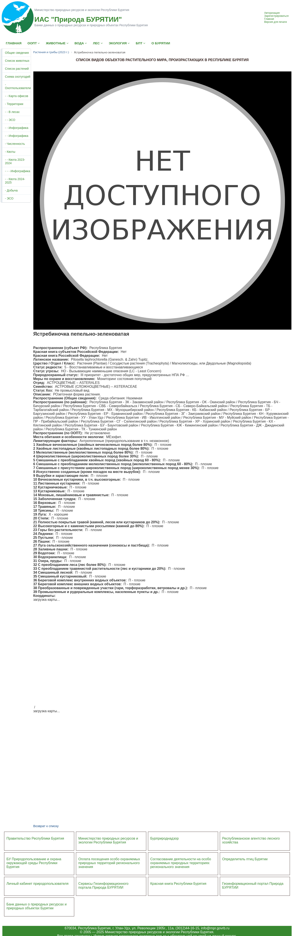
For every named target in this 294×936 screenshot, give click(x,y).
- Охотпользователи (18, 86)
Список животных (17, 60)
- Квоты (10, 151)
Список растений (17, 68)
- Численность (15, 143)
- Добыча (11, 190)
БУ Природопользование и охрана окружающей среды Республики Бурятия (33, 863)
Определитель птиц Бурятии (245, 859)
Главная (269, 18)
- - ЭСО (10, 120)
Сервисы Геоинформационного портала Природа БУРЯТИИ (103, 885)
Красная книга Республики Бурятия (178, 883)
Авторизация (272, 12)
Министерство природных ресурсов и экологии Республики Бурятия (108, 840)
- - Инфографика (16, 128)
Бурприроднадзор (164, 838)
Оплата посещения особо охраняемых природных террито (109, 861)
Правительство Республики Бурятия (35, 838)
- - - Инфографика (17, 171)
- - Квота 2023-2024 (15, 161)
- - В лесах (12, 112)
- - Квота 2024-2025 (15, 180)
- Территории (14, 104)
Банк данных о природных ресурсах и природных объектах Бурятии (36, 906)
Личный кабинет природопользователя (37, 883)
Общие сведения (17, 52)
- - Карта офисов (16, 96)
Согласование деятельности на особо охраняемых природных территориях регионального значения (180, 863)
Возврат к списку (45, 826)
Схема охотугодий (17, 76)
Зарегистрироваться (276, 15)
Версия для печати (275, 21)
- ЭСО (9, 198)
